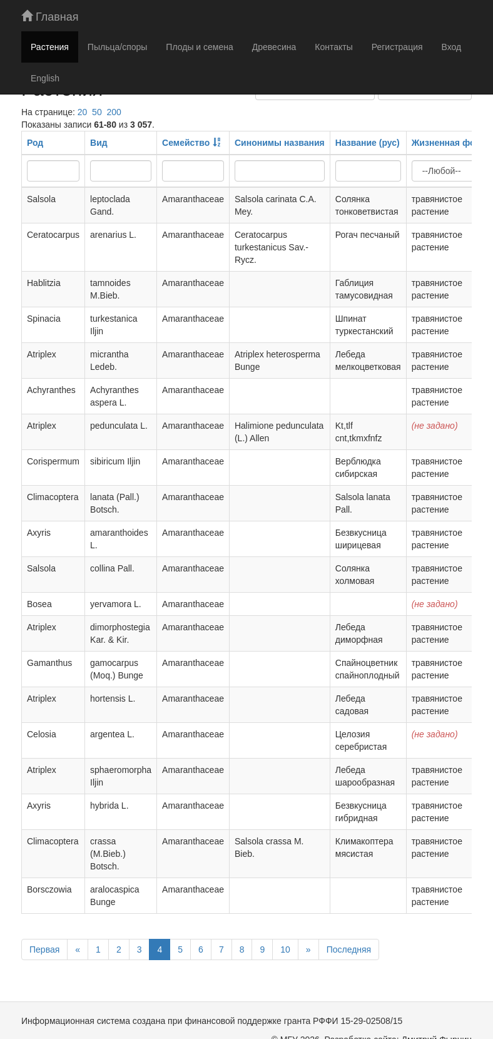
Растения (50, 47)
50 (97, 112)
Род (35, 143)
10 (285, 949)
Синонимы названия (280, 143)
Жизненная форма (452, 143)
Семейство (186, 143)
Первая (44, 949)
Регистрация (397, 47)
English (45, 78)
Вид (99, 143)
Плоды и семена (199, 47)
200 (113, 112)
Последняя (349, 949)
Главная (50, 16)
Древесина (274, 47)
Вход (452, 47)
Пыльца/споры (118, 47)
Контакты (333, 47)
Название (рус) (367, 143)
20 (83, 112)
